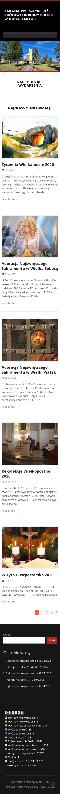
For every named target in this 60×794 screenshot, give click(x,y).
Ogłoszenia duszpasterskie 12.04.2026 (28, 686)
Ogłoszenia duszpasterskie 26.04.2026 (28, 660)
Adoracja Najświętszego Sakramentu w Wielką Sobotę (30, 266)
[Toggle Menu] (53, 35)
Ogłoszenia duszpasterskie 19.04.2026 (28, 673)
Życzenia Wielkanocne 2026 (28, 164)
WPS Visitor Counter (26, 765)
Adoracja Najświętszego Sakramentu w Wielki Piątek (29, 370)
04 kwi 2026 (10, 170)
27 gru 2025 (10, 580)
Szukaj (7, 635)
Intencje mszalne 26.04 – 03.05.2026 (27, 667)
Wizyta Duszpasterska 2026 (28, 574)
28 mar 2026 (10, 274)
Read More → (10, 199)
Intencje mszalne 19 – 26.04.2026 (25, 679)
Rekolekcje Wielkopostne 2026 (26, 473)
